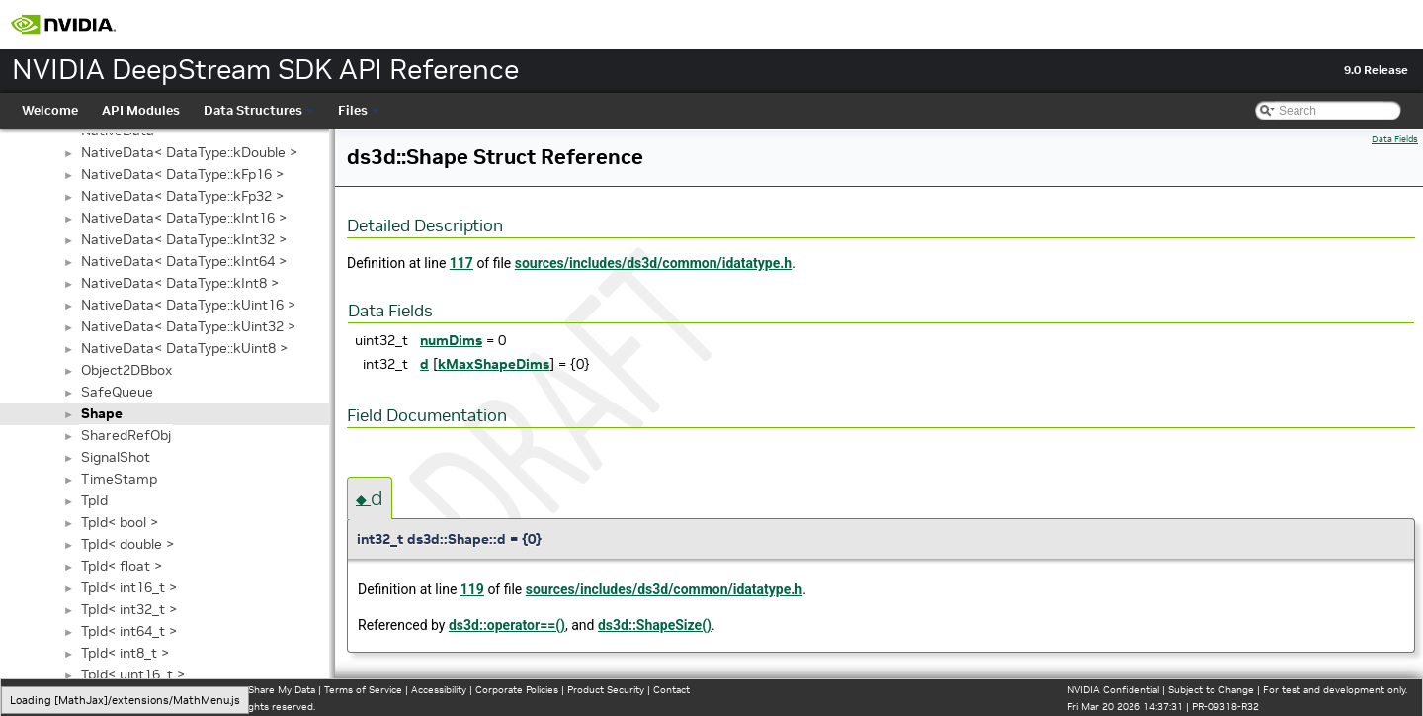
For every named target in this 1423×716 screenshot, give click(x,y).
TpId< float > (121, 566)
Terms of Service (363, 689)
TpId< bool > (119, 522)
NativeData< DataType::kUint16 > (188, 304)
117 (461, 263)
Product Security (605, 689)
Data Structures (259, 110)
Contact (671, 689)
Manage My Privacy (128, 689)
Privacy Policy (45, 689)
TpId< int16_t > (129, 587)
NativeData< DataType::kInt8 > (180, 283)
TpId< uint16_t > (133, 674)
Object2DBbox (126, 370)
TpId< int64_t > (129, 631)
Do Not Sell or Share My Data (248, 689)
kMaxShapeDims (493, 364)
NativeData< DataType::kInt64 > (184, 261)
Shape (102, 413)
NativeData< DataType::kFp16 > (182, 174)
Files (358, 110)
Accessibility (438, 689)
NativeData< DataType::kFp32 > (182, 196)
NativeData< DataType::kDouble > (189, 152)
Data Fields (1395, 139)
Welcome (50, 110)
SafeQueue (117, 392)
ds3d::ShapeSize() (655, 625)
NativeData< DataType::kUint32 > (188, 326)
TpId (94, 500)
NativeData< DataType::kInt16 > (184, 217)
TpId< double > (127, 544)
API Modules (141, 110)
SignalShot (115, 457)
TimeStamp (119, 479)
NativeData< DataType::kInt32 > (184, 239)
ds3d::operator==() (507, 625)
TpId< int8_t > (125, 653)
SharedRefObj (126, 435)
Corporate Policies (516, 689)
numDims (451, 340)
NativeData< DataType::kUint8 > (184, 348)
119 (472, 589)
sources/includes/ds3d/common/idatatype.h (653, 263)
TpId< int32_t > (129, 609)
